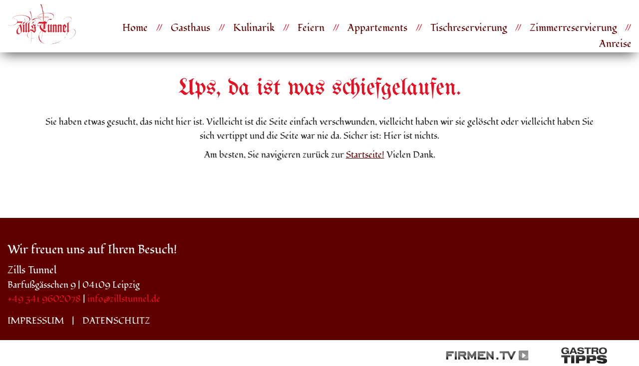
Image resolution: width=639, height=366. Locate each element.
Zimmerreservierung (573, 28)
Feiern (311, 28)
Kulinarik (254, 28)
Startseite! (365, 155)
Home (135, 28)
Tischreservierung (468, 28)
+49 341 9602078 (44, 299)
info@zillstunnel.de (123, 299)
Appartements (377, 28)
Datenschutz (116, 321)
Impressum (35, 321)
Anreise (615, 44)
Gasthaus (190, 28)
